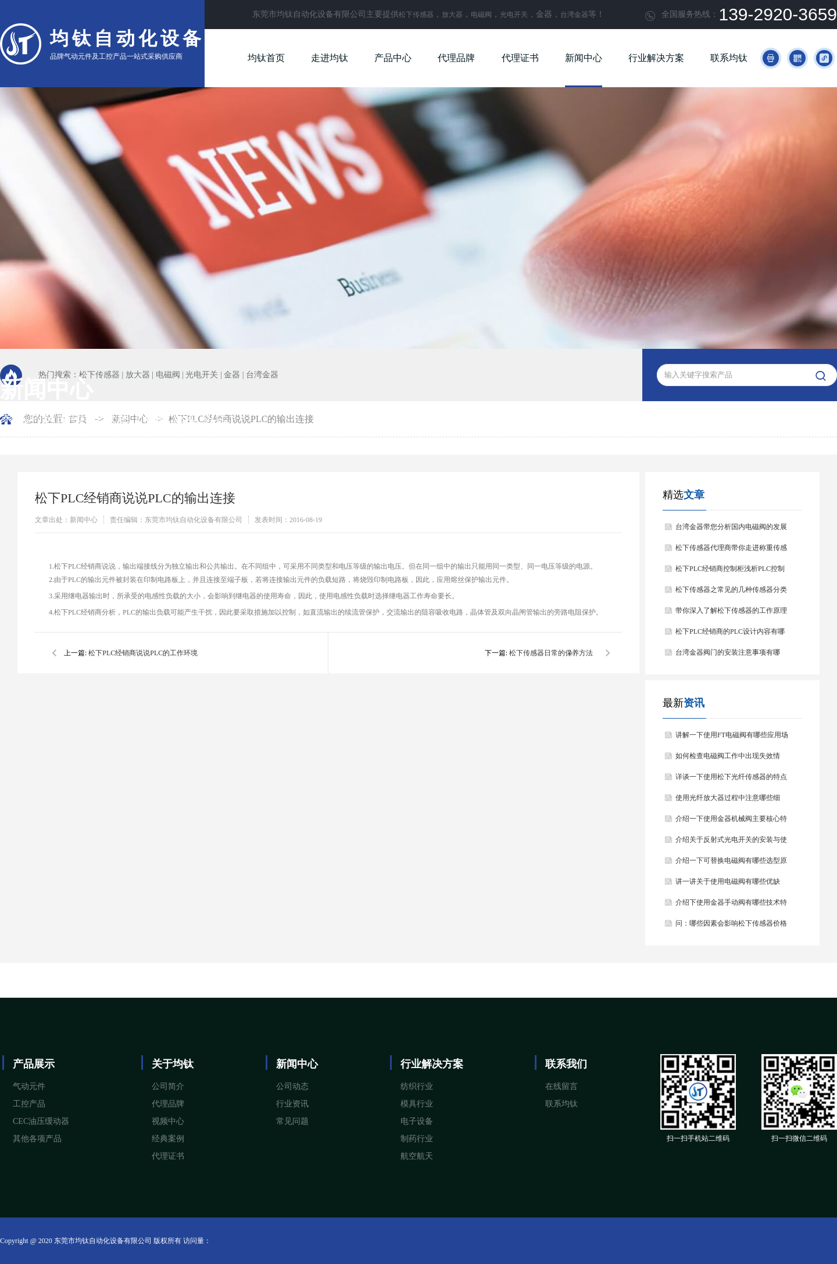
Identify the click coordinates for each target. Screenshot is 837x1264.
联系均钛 (728, 58)
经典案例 (168, 1138)
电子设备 (416, 1121)
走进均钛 (329, 58)
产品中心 (393, 58)
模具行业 (416, 1103)
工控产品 (29, 1103)
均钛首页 (266, 58)
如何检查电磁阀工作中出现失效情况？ (727, 759)
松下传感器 (416, 14)
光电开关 (514, 14)
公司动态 (292, 1086)
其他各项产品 (37, 1138)
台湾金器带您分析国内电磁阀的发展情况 (731, 530)
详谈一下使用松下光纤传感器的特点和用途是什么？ (731, 780)
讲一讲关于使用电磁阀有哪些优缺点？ (727, 884)
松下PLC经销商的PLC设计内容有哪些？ (730, 634)
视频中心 (168, 1121)
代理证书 (520, 58)
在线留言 (561, 1086)
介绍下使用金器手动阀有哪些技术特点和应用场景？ (731, 905)
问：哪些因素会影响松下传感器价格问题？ (731, 926)
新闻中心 (583, 58)
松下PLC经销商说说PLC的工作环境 (143, 653)
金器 (232, 374)
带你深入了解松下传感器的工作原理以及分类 (731, 613)
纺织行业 (416, 1086)
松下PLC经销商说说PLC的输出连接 (241, 419)
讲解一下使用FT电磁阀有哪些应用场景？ (731, 738)
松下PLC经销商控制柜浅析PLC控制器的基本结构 (730, 572)
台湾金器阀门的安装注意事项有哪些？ (727, 655)
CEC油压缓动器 (41, 1121)
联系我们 (566, 1064)
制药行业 (416, 1138)
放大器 (452, 14)
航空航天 (416, 1156)
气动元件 (29, 1086)
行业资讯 (292, 1103)
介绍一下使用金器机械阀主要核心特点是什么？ (731, 822)
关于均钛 (173, 1064)
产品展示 (34, 1064)
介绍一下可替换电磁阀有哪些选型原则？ (731, 863)
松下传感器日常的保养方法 (551, 653)
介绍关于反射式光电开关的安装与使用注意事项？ (731, 842)
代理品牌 (456, 58)
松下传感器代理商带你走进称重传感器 (731, 551)
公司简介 (168, 1086)
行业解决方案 (656, 58)
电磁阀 (481, 14)
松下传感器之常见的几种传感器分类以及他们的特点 (731, 592)
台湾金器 (574, 14)
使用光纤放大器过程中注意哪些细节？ (727, 801)
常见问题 (292, 1121)
